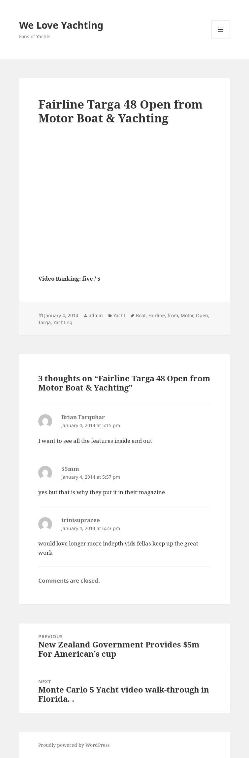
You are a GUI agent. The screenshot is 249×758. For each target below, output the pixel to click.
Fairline (156, 315)
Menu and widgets (221, 38)
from (173, 315)
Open (202, 315)
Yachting (63, 322)
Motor (187, 315)
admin (96, 315)
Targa (44, 322)
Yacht (119, 315)
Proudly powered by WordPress (73, 745)
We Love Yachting (61, 24)
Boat (141, 315)
